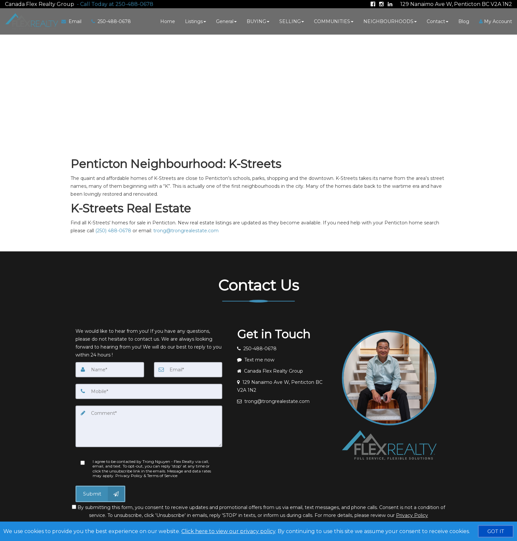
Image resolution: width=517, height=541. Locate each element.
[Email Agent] (73, 21)
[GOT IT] (496, 531)
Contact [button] (437, 21)
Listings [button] (195, 21)
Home (167, 21)
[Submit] (100, 493)
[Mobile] (149, 390)
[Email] (188, 369)
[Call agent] (113, 3)
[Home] (30, 21)
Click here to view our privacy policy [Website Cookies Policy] (228, 531)
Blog (463, 21)
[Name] (110, 369)
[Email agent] (284, 401)
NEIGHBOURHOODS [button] (390, 21)
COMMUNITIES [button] (333, 21)
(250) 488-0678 (113, 230)
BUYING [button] (258, 21)
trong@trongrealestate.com (186, 230)
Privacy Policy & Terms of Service (146, 474)
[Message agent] (284, 359)
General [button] (226, 21)
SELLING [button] (291, 21)
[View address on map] (284, 385)
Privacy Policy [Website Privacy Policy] (412, 515)
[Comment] (149, 425)
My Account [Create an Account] (495, 21)
